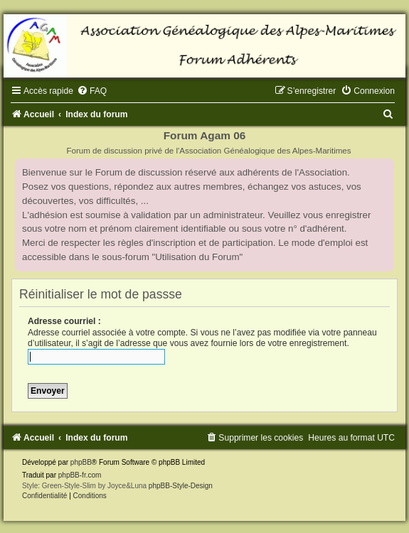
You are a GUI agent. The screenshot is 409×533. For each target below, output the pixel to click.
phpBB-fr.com (80, 475)
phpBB (81, 462)
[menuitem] (92, 91)
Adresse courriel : (64, 321)
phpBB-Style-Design (181, 486)
